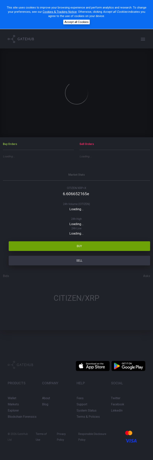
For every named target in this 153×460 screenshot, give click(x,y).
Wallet (12, 398)
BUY (79, 246)
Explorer (13, 410)
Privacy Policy (61, 436)
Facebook (117, 404)
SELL (79, 260)
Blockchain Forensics (22, 416)
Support (82, 404)
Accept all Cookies (76, 22)
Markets (13, 404)
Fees (80, 398)
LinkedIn (117, 410)
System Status (86, 410)
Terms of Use (41, 436)
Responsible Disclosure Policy (92, 436)
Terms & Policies (88, 416)
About (46, 398)
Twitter (115, 398)
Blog (45, 404)
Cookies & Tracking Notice (60, 12)
